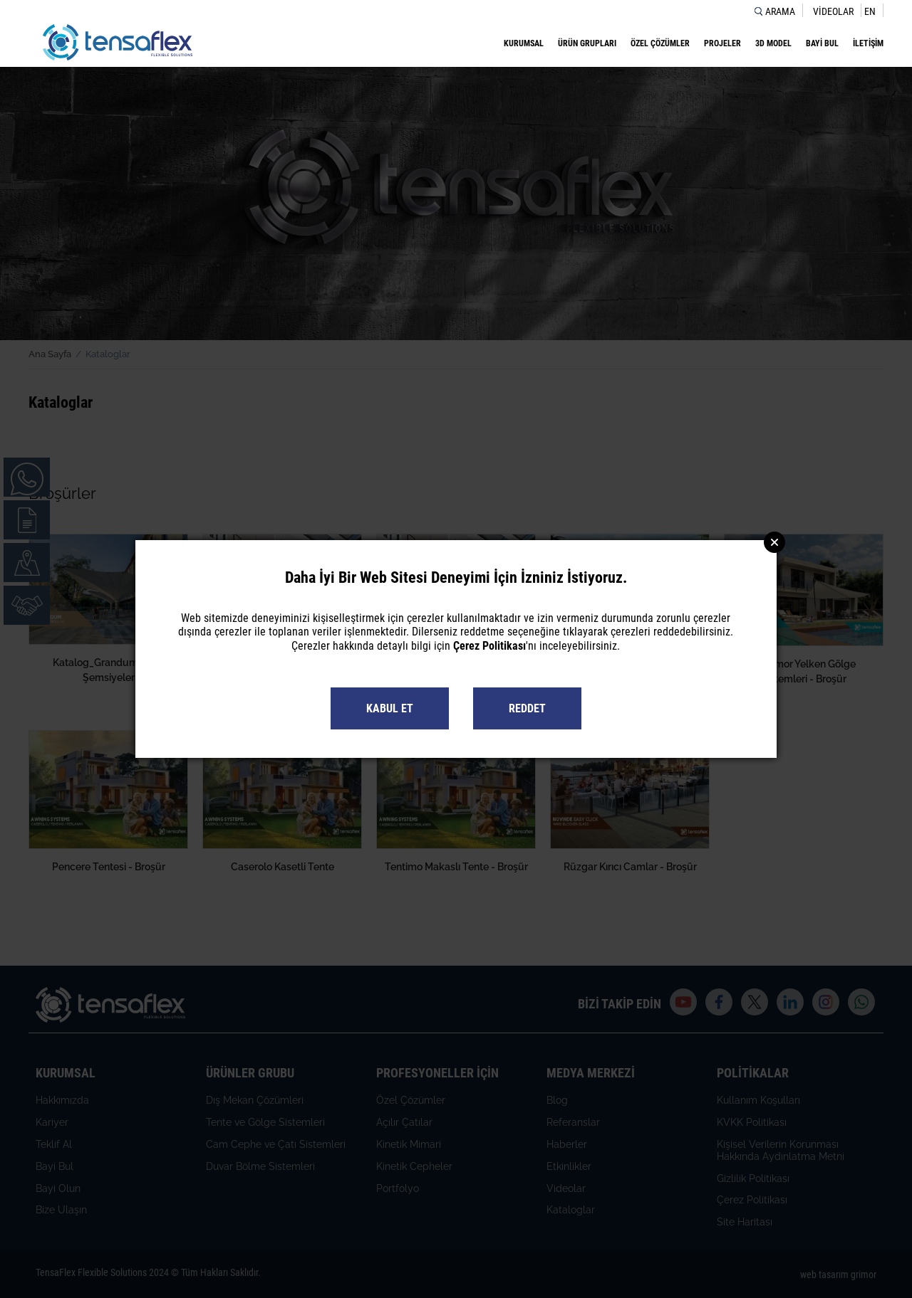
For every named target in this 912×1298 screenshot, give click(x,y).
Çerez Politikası (489, 646)
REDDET (527, 708)
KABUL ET (389, 708)
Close (774, 542)
